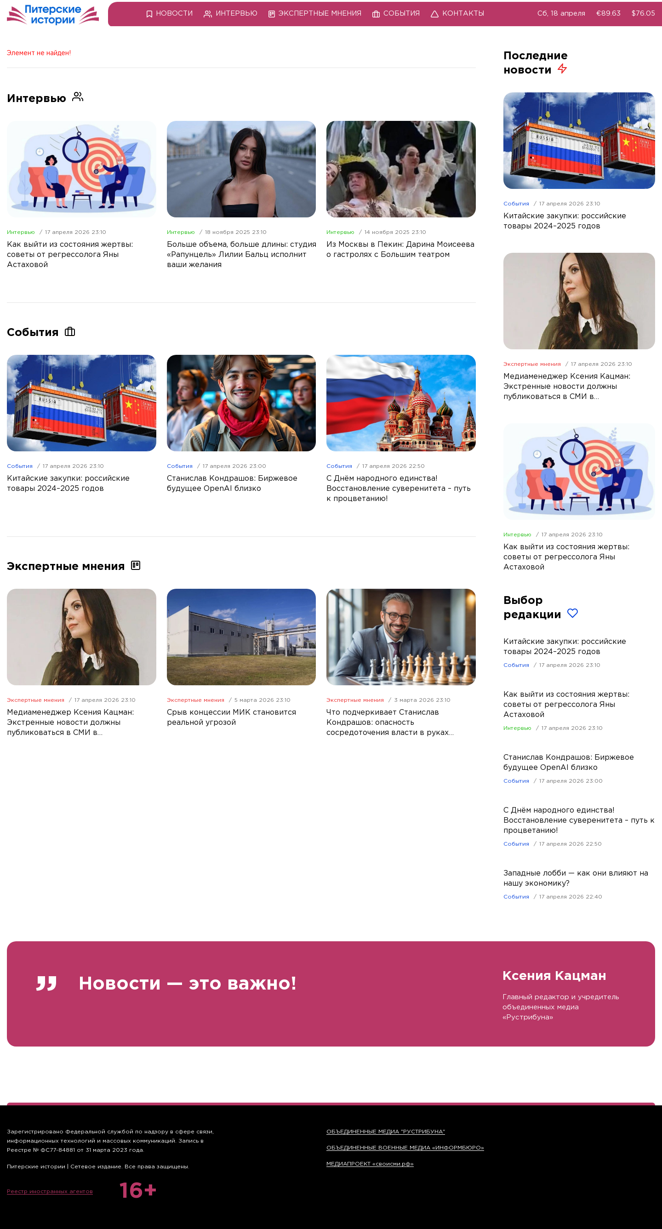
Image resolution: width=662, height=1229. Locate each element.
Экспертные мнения (35, 700)
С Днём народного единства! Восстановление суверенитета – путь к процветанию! (579, 820)
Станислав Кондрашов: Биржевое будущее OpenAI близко (568, 762)
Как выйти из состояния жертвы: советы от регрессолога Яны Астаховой (566, 704)
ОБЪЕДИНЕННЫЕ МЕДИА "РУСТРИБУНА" (385, 1131)
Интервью (21, 232)
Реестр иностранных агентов (50, 1191)
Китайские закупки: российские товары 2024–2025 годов (564, 646)
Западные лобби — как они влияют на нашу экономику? (575, 878)
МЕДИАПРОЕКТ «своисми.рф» (370, 1163)
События (20, 466)
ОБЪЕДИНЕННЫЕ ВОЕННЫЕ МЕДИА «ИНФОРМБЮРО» (405, 1147)
